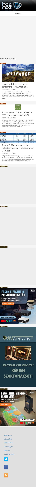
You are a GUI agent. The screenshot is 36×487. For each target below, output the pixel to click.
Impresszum (8, 435)
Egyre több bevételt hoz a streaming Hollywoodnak (14, 85)
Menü (18, 14)
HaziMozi (6, 1)
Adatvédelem (8, 443)
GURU (14, 89)
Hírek (2, 63)
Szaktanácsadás (9, 454)
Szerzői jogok (8, 447)
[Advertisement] (18, 35)
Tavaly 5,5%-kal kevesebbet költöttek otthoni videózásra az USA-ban (17, 148)
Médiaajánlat (8, 439)
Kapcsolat (7, 450)
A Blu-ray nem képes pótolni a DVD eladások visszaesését (17, 114)
